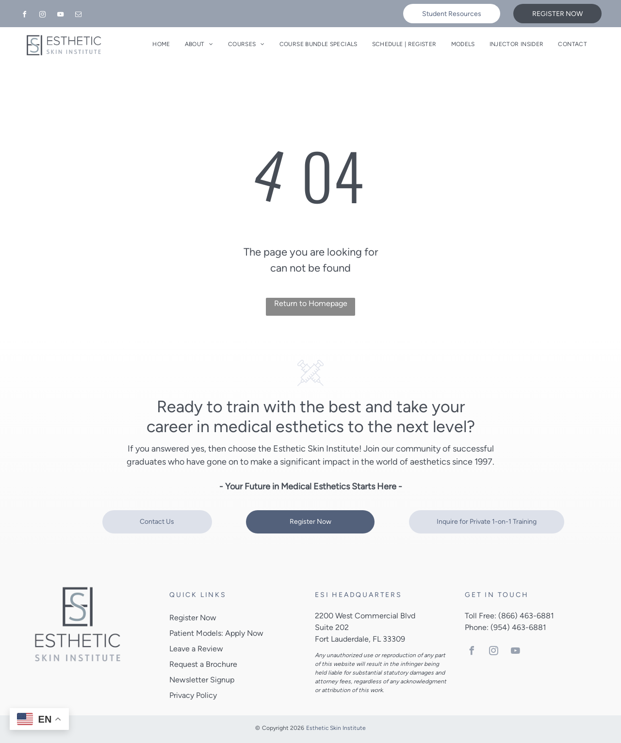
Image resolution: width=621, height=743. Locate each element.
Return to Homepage (310, 303)
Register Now (192, 617)
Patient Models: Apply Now (216, 633)
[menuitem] (161, 44)
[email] (78, 16)
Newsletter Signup (201, 679)
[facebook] (24, 16)
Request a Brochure (203, 664)
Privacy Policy (193, 695)
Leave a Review (196, 648)
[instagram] (42, 16)
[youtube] (60, 16)
